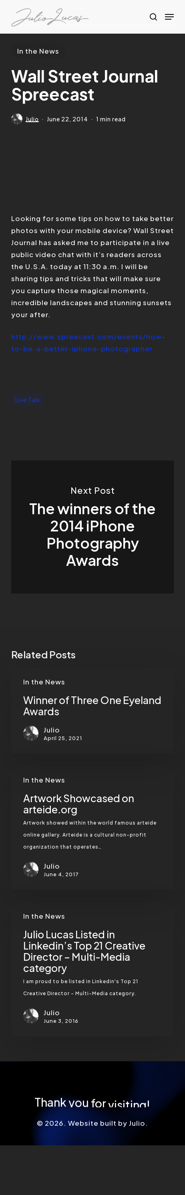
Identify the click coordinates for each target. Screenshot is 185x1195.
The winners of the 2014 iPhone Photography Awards (92, 527)
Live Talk (27, 399)
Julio (32, 119)
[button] (169, 17)
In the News (38, 50)
